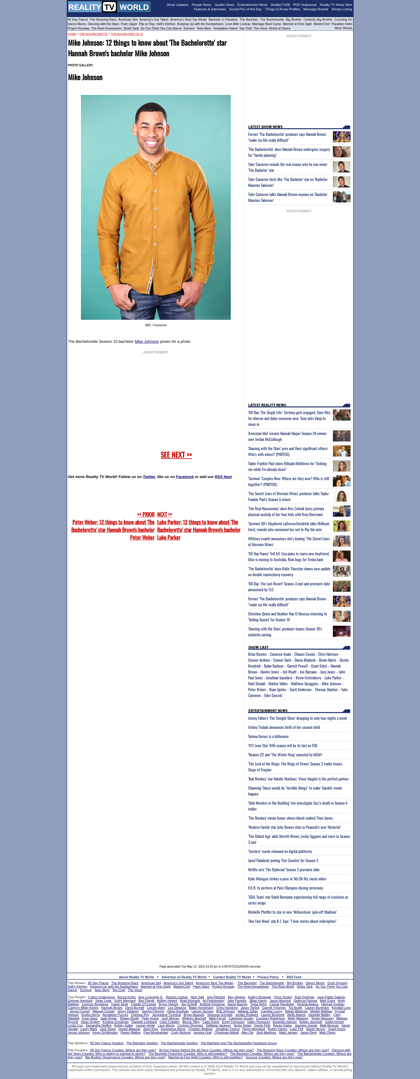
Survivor (189, 28)
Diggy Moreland (254, 1029)
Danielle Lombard (144, 1022)
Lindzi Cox (75, 1025)
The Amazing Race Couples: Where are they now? (293, 1050)
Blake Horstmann (201, 1007)
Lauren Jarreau (203, 1011)
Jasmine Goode (306, 1025)
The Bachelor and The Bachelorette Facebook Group (239, 1043)
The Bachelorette (272, 19)
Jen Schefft (189, 1004)
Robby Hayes (277, 1029)
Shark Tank (131, 28)
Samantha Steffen (99, 1025)
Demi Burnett (134, 1007)
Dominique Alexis (173, 1029)
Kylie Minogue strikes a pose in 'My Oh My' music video (287, 879)
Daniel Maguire (129, 1029)
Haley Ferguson (258, 1022)
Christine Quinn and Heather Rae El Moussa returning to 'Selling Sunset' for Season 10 (287, 616)
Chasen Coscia (304, 654)
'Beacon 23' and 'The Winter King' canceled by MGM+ (285, 754)
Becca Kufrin (126, 997)
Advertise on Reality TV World (184, 977)
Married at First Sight (297, 24)
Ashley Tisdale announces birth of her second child (284, 727)
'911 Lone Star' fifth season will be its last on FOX (282, 745)
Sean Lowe (103, 1000)
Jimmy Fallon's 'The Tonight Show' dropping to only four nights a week (297, 718)
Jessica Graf (203, 1032)
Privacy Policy (268, 977)
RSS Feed (294, 977)
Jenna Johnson (79, 1032)
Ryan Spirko (277, 689)
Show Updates (178, 4)
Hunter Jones (269, 672)
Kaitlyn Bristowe (259, 997)
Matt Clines (327, 1032)
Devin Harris (327, 660)
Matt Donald (256, 683)
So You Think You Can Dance (161, 28)
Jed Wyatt (289, 672)
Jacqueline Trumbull (166, 1015)
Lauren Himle (145, 1025)
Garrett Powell (297, 666)
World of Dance (279, 28)
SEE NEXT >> (176, 454)
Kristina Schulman (116, 1022)
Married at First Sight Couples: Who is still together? (205, 1057)
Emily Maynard (125, 1000)
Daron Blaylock (305, 660)
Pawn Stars (201, 986)
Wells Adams (296, 1015)
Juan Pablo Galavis (331, 997)
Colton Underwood (101, 997)
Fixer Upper (129, 24)
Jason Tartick (250, 1007)
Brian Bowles (257, 654)
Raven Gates (282, 1025)
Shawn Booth (129, 1018)
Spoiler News (224, 4)
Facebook (185, 477)
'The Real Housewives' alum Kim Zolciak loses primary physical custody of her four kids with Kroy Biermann (286, 511)
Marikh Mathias (321, 1011)
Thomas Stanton (326, 689)
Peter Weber (257, 689)
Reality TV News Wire (336, 4)
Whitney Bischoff (194, 1018)
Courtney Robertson (270, 1018)
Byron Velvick (168, 1004)
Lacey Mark (88, 1029)
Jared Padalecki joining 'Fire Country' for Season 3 (283, 860)
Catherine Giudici (241, 1018)
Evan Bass (90, 1018)
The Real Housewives (106, 28)
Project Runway (79, 28)
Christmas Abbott (226, 1032)
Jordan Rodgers (246, 1015)
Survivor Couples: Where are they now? (274, 1057)
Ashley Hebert (167, 1000)
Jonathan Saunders (279, 678)
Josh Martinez (266, 1032)
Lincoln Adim (156, 1007)
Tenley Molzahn (322, 1018)
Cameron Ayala (280, 654)
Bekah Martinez (296, 1011)
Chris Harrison (328, 654)
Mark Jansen (288, 1032)
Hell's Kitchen (166, 24)
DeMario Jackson (218, 1025)
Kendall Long (341, 1007)
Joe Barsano (308, 672)
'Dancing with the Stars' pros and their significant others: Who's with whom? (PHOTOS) (288, 451)
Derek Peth (262, 1025)
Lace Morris (166, 1025)
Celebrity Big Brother (318, 19)
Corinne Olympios (190, 1025)
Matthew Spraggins (304, 683)
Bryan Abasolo (194, 1015)
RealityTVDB (280, 4)
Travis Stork (119, 1004)
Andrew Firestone (212, 1004)
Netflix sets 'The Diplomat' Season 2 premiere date (284, 869)
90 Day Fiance (78, 19)
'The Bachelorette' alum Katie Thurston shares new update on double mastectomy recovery (289, 571)
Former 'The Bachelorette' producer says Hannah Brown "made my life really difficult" (287, 137)
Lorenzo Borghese (95, 1004)
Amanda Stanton (285, 1022)
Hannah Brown (112, 1007)
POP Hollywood (304, 4)
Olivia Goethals (178, 1011)
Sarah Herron (316, 1029)
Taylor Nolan (242, 1025)
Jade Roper (108, 1018)
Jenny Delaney (128, 1011)
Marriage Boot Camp (266, 24)
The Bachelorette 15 (127, 33)
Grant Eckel (319, 666)
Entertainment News (253, 4)
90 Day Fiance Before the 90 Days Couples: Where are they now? (206, 1050)
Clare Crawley (170, 1022)
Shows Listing (342, 9)
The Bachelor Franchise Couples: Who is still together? (187, 1053)
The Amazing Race (103, 19)
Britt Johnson (225, 1011)
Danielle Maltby (319, 1015)
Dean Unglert (90, 1022)
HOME (72, 33)
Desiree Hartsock (80, 1000)
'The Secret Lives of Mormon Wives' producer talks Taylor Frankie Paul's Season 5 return (288, 496)
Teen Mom (204, 28)
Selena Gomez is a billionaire (268, 736)
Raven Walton (131, 1032)
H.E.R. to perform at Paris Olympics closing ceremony (285, 888)
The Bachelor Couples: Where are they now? (262, 1053)
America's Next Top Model (188, 19)
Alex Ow (247, 1032)
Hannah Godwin (332, 1004)
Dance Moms (77, 24)
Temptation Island (225, 28)
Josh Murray (171, 1018)
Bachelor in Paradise (223, 19)
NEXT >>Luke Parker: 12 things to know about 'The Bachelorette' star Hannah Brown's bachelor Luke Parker (198, 525)
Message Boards (315, 9)
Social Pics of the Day (245, 9)
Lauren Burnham (317, 1007)
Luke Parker (333, 678)
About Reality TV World (136, 977)
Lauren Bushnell (272, 1015)
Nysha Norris (90, 1015)
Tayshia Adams (307, 1004)
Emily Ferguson (233, 1022)
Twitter (149, 477)
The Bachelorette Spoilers (179, 1043)
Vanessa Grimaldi (220, 1015)
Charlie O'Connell (143, 1004)
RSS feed (223, 477)
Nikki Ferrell (217, 1018)
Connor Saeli (282, 660)
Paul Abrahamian (156, 1032)
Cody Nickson (181, 1032)
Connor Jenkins (259, 660)
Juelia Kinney (334, 1022)
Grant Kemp (337, 1029)
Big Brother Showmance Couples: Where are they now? (125, 1057)
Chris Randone (227, 1007)
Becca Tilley (191, 1022)
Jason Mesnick (280, 1000)
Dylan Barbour (274, 666)
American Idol (128, 19)
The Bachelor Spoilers (142, 1043)
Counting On (343, 19)
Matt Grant (327, 1000)
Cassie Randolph (281, 1004)
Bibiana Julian (248, 1011)
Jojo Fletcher (216, 997)
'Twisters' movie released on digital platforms (280, 851)
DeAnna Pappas (305, 1000)
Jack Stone (108, 1029)
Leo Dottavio (177, 1007)
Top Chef (245, 28)
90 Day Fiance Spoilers (107, 1043)
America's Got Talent (154, 19)
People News (202, 4)
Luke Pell (296, 1029)
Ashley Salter (123, 1025)
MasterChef (322, 24)
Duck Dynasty (338, 983)
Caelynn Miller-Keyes (83, 1007)
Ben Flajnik (146, 1000)
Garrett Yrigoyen (274, 1007)
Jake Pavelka (236, 1000)
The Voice (260, 28)
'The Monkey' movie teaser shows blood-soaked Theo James (290, 818)
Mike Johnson (147, 341)
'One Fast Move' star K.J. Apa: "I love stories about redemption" (292, 921)
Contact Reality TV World (232, 977)
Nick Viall (197, 997)
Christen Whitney (200, 1029)
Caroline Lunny (271, 1011)
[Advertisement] (210, 943)
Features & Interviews (210, 9)
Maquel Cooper (104, 1011)
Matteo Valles (278, 683)
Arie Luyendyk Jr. (150, 997)
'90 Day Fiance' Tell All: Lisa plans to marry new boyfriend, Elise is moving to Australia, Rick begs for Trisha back (289, 556)
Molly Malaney (298, 1018)
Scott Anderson (300, 689)
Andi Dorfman (304, 997)
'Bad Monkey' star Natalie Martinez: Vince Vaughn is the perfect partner (298, 779)
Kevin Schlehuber (105, 1032)
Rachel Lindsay (177, 997)
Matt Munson (329, 1025)
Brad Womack (190, 1000)
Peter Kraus (150, 1018)
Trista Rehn (258, 1004)
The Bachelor (249, 19)
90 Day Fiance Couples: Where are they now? (123, 1050)
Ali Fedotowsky (214, 1000)
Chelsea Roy (140, 1015)
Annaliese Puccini (115, 1015)
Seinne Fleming (153, 1011)
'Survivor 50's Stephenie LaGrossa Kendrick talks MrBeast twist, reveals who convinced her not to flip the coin (288, 526)
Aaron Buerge (238, 1004)
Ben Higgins (236, 997)
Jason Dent (308, 1032)
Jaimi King (150, 1029)
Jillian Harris (258, 1000)
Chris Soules (283, 997)
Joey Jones (327, 672)
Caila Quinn (210, 1022)
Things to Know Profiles (282, 9)
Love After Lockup (237, 24)
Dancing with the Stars (103, 24)
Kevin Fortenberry (308, 678)
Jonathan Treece (228, 1029)
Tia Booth (295, 1007)
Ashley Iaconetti (310, 1022)
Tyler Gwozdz (273, 695)
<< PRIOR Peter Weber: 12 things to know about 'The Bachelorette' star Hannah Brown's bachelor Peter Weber (113, 525)
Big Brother (294, 19)
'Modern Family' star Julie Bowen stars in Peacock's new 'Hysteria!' (294, 827)
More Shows (343, 28)
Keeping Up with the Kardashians (200, 24)
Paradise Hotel (342, 24)
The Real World (283, 986)
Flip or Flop (147, 24)
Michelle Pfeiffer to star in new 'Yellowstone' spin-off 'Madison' (292, 912)
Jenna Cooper (80, 1011)
